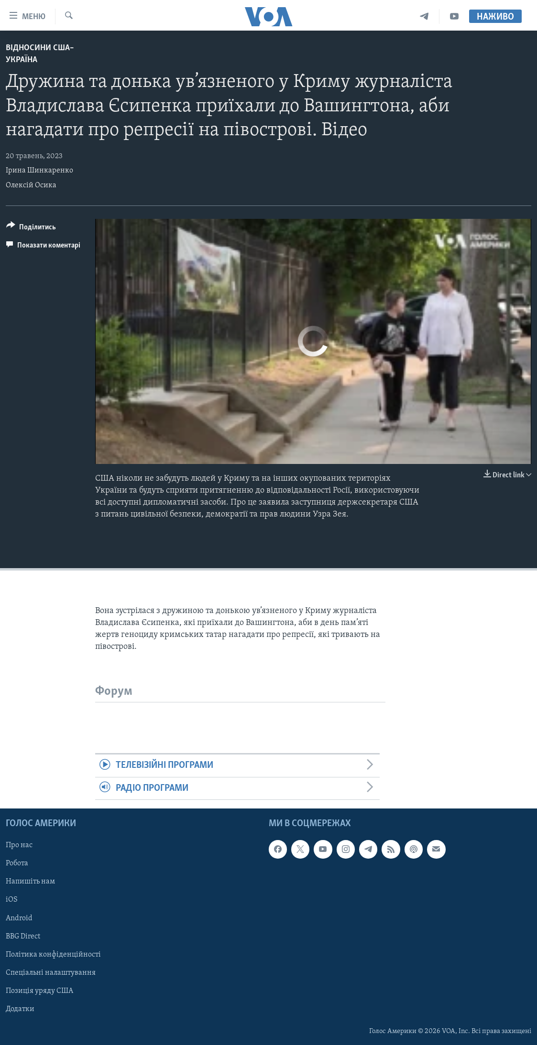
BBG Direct (23, 936)
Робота (17, 864)
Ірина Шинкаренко (39, 170)
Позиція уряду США (39, 991)
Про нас (19, 845)
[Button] (31, 228)
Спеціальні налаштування (51, 973)
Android (19, 918)
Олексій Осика (31, 185)
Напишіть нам (30, 882)
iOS (12, 900)
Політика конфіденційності (53, 955)
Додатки (20, 1009)
